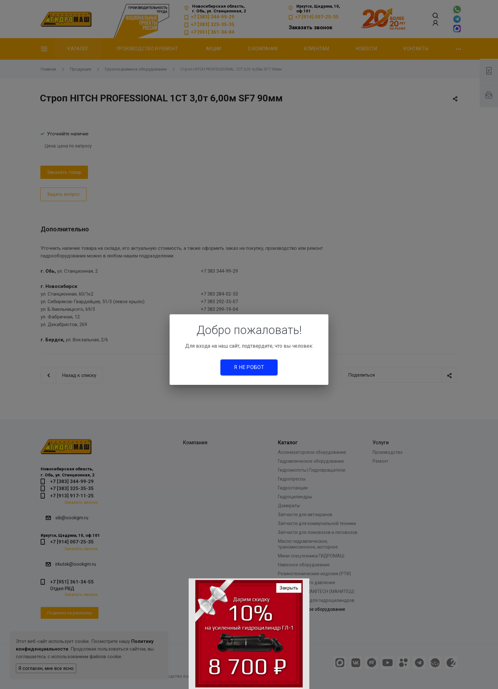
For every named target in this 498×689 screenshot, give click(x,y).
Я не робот (249, 367)
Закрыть (288, 588)
